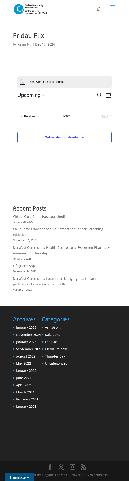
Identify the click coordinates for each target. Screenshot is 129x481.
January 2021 (26, 406)
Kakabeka (52, 334)
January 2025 (26, 327)
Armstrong (53, 327)
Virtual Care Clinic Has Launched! (39, 216)
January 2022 (26, 370)
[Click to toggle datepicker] (30, 95)
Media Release (56, 349)
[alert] (64, 82)
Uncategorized (56, 363)
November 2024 (28, 334)
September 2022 (29, 349)
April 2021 (24, 385)
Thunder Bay (55, 356)
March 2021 (25, 392)
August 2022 (25, 356)
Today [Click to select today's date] (66, 115)
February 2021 (27, 399)
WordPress (99, 475)
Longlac (51, 342)
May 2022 (23, 363)
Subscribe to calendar (62, 137)
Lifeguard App (24, 265)
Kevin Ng (24, 44)
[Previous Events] (28, 116)
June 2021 (23, 378)
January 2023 (26, 342)
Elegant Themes (54, 475)
